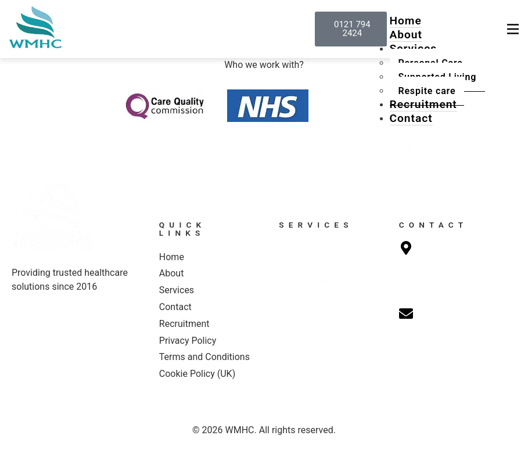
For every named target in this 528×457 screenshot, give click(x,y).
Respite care (427, 90)
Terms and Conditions (204, 356)
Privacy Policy (188, 340)
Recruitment (423, 104)
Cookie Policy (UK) (197, 373)
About (406, 34)
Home (406, 20)
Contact (411, 118)
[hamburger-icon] (513, 29)
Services (176, 290)
